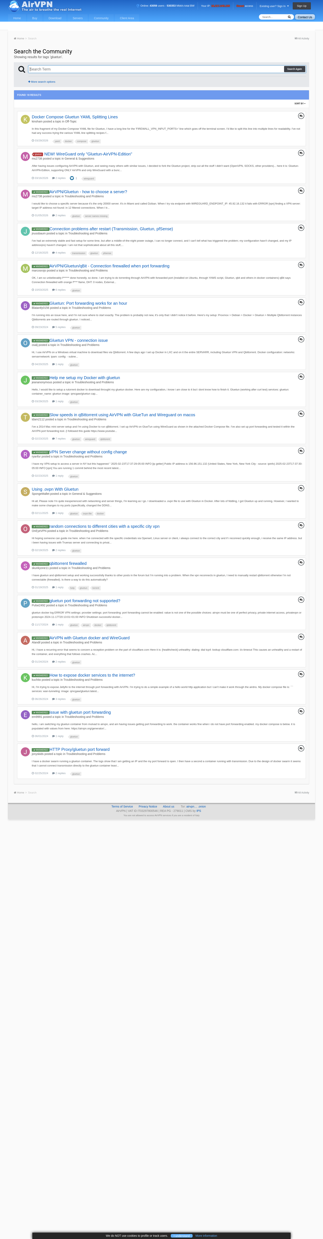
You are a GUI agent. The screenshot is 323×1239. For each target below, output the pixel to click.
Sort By (300, 103)
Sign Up (302, 5)
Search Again (294, 69)
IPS (199, 810)
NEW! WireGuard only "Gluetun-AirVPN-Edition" (88, 154)
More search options (41, 81)
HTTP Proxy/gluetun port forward (79, 749)
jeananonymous (42, 382)
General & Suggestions (79, 158)
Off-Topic (71, 121)
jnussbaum (39, 233)
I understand (182, 1235)
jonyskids (38, 754)
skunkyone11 (40, 568)
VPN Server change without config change (88, 452)
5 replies (59, 327)
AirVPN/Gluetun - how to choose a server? (88, 191)
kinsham (37, 121)
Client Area (127, 18)
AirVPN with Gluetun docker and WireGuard (89, 638)
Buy (34, 18)
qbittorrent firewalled (68, 563)
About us (168, 806)
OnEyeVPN (39, 531)
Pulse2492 (38, 605)
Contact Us (305, 17)
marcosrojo (39, 270)
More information (206, 1235)
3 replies (59, 699)
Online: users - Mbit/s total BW (165, 5)
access (244, 6)
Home (17, 18)
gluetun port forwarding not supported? (84, 600)
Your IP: (215, 6)
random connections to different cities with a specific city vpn (104, 526)
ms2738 (37, 158)
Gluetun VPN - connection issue (78, 340)
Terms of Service (122, 806)
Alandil (36, 642)
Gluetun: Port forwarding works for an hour (88, 303)
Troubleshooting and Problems (84, 196)
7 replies (59, 438)
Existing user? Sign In (274, 6)
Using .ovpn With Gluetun (55, 489)
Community (101, 18)
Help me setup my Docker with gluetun (84, 377)
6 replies (59, 289)
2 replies (59, 178)
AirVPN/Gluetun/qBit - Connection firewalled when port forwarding (109, 266)
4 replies (59, 252)
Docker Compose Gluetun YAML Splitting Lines (75, 117)
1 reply (58, 364)
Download (55, 18)
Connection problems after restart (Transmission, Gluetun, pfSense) (111, 229)
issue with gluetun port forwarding (80, 712)
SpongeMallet (40, 493)
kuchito (36, 679)
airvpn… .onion (196, 806)
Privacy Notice (148, 806)
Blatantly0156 (40, 307)
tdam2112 (38, 419)
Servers (78, 18)
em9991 (37, 716)
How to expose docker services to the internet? (92, 675)
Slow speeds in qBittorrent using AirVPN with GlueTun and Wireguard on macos (122, 415)
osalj (35, 345)
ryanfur (36, 456)
